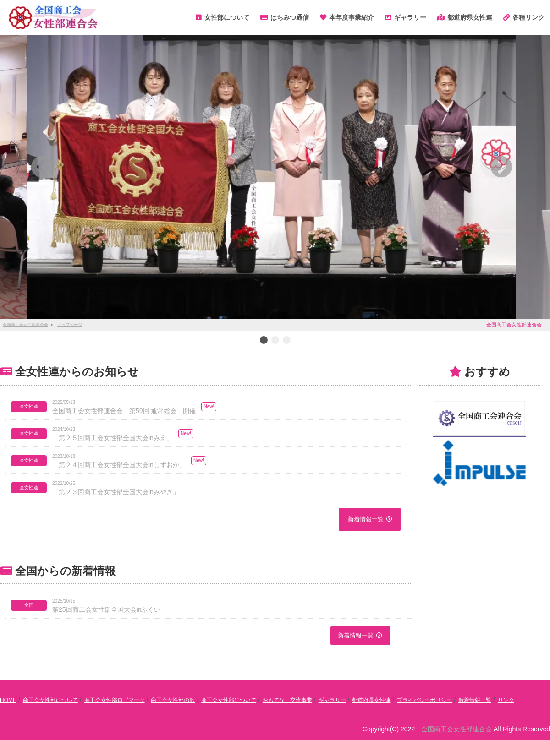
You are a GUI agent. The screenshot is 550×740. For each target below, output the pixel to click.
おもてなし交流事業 (287, 700)
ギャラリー (332, 700)
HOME (8, 700)
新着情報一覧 (366, 519)
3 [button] (286, 340)
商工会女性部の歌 (173, 700)
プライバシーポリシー (424, 700)
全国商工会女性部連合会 (456, 729)
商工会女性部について (50, 700)
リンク (506, 700)
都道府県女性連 (371, 700)
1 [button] (263, 340)
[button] (133, 167)
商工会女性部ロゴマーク (114, 700)
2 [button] (275, 340)
